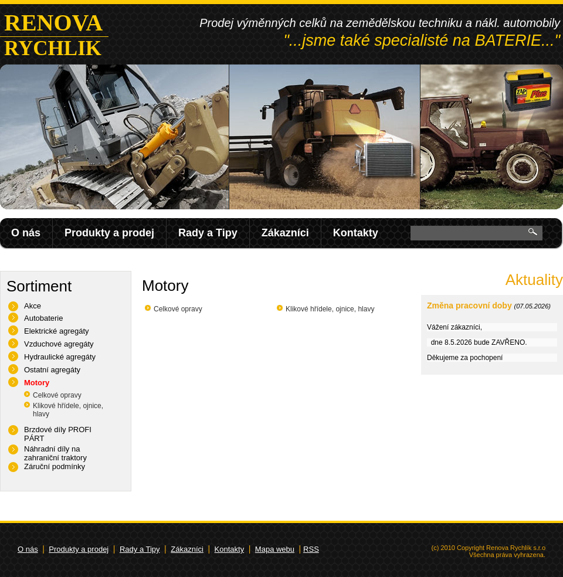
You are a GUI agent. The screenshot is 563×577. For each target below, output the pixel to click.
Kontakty (355, 233)
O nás (25, 233)
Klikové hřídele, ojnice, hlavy (330, 309)
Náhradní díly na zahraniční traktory (55, 453)
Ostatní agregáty (52, 369)
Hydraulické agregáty (60, 356)
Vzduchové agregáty (59, 344)
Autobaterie (43, 318)
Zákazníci (285, 233)
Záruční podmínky (54, 466)
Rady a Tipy (208, 233)
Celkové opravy (57, 395)
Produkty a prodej (109, 233)
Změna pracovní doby (469, 305)
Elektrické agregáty (56, 331)
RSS (311, 549)
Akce (32, 305)
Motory (36, 382)
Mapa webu (274, 549)
